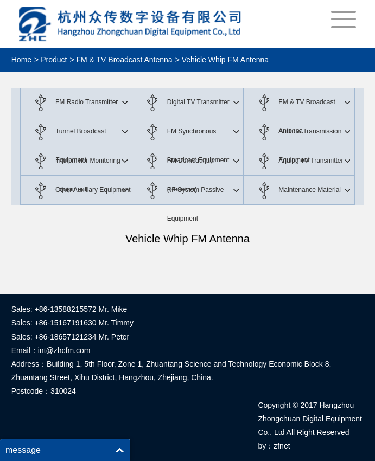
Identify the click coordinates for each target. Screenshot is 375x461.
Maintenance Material (309, 190)
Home (21, 59)
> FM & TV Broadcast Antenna (120, 59)
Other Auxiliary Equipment (93, 190)
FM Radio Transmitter (86, 102)
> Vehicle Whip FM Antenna (222, 59)
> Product (50, 59)
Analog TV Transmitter (310, 160)
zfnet (282, 445)
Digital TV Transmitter (198, 102)
